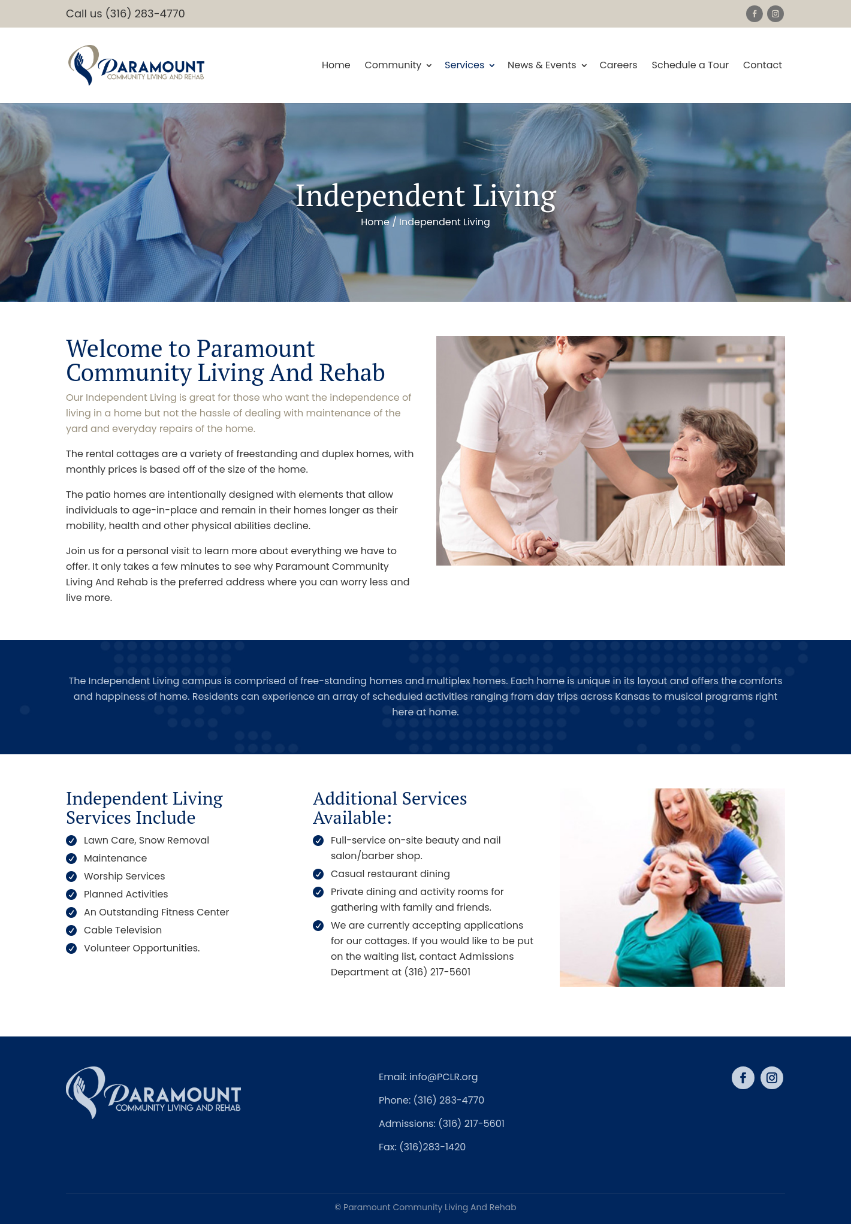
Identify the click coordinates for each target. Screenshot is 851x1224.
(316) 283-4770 (449, 1100)
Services (464, 66)
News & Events (542, 66)
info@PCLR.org (443, 1077)
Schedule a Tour (690, 66)
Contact (762, 66)
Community (392, 66)
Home (336, 66)
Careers (618, 66)
